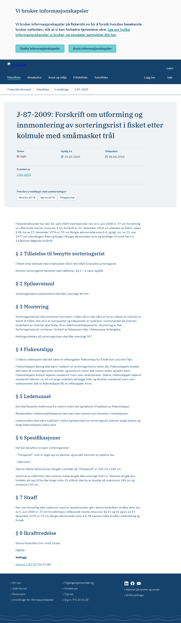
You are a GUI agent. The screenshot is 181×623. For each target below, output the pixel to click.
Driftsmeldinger (135, 595)
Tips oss (69, 594)
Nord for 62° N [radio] (27, 197)
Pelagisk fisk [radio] (67, 197)
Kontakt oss (71, 588)
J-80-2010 (24, 175)
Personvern (18, 594)
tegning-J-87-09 (26, 564)
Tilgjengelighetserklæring (79, 582)
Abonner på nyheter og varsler (143, 589)
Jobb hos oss (19, 588)
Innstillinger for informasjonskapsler (33, 599)
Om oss (16, 582)
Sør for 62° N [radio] (47, 197)
